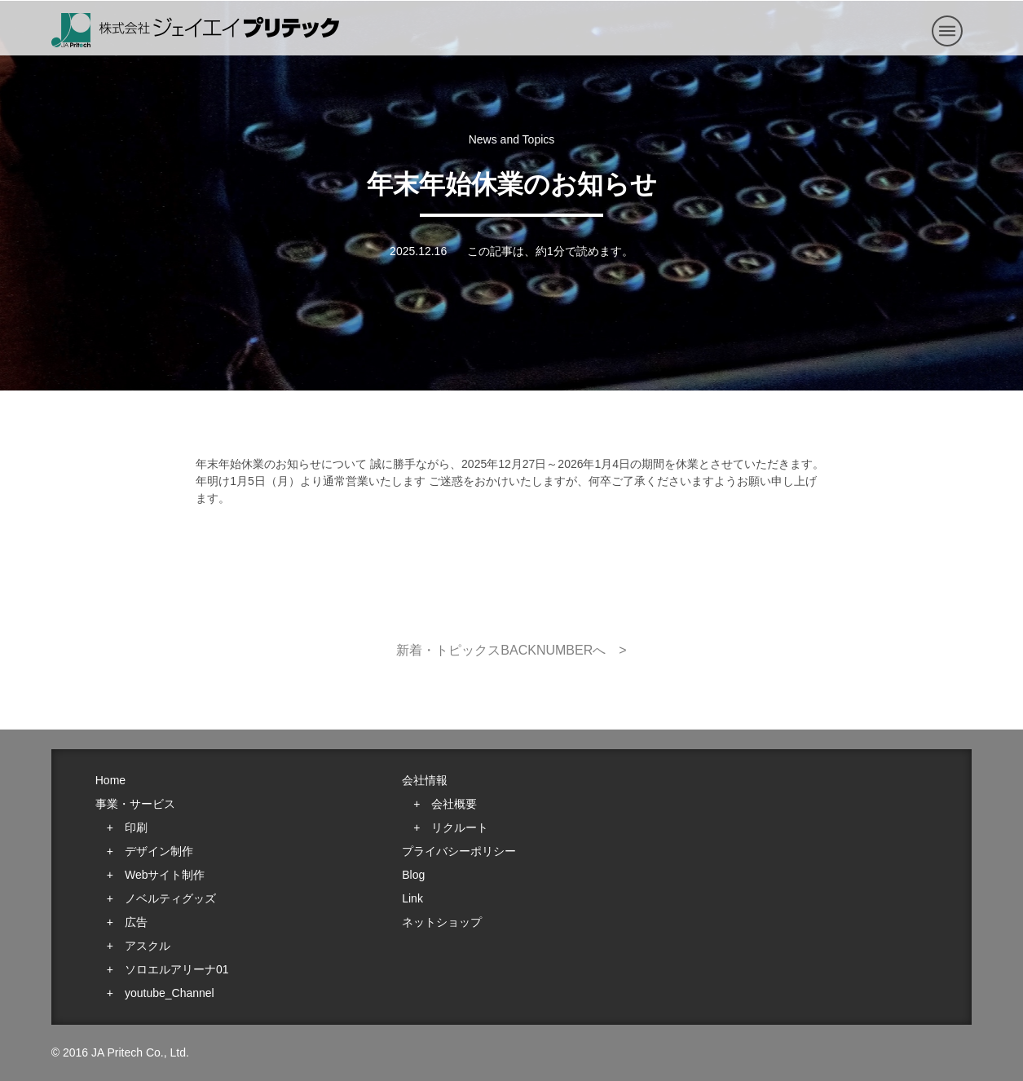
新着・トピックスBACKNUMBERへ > (511, 650)
